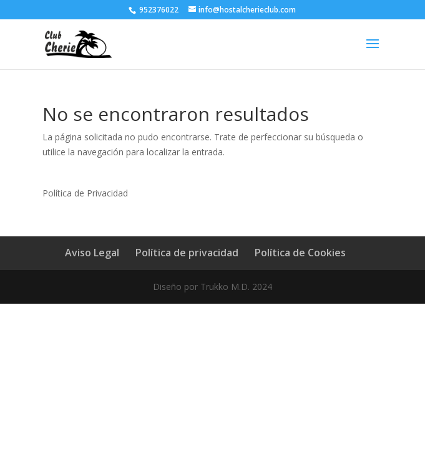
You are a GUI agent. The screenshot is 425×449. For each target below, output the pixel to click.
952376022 (157, 9)
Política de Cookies (300, 252)
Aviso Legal (92, 252)
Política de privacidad (186, 252)
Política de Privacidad (85, 193)
